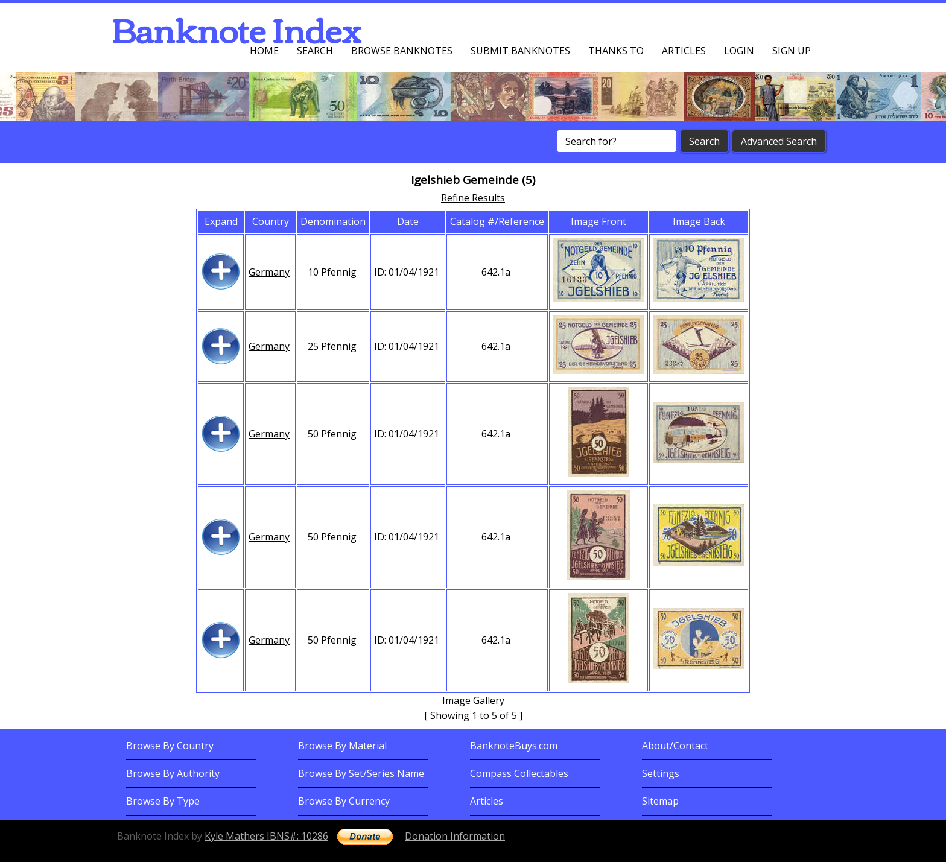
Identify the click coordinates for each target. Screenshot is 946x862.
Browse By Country (170, 745)
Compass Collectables (519, 773)
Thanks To (616, 50)
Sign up (791, 50)
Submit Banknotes (520, 50)
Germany (269, 272)
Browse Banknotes (401, 50)
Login (739, 50)
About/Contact (675, 745)
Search (315, 50)
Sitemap (660, 801)
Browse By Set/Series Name (361, 773)
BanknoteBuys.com (513, 745)
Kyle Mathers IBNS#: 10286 (266, 836)
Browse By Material (342, 745)
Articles (684, 50)
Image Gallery (473, 700)
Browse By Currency (344, 801)
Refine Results (473, 197)
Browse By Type (163, 801)
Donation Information (455, 836)
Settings (660, 773)
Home (264, 50)
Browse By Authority (173, 773)
